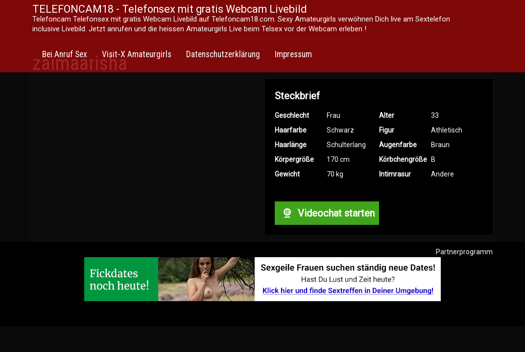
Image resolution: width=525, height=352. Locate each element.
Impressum (293, 54)
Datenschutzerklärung (223, 54)
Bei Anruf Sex (64, 54)
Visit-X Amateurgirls (136, 54)
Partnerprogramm (464, 252)
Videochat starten (327, 213)
